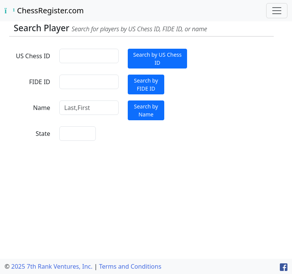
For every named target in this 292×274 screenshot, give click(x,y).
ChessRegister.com (44, 10)
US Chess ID (33, 56)
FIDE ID (39, 82)
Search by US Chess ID (157, 58)
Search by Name (146, 110)
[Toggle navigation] (276, 10)
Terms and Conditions (130, 266)
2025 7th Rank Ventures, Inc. (51, 266)
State (43, 133)
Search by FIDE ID (146, 84)
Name (41, 108)
